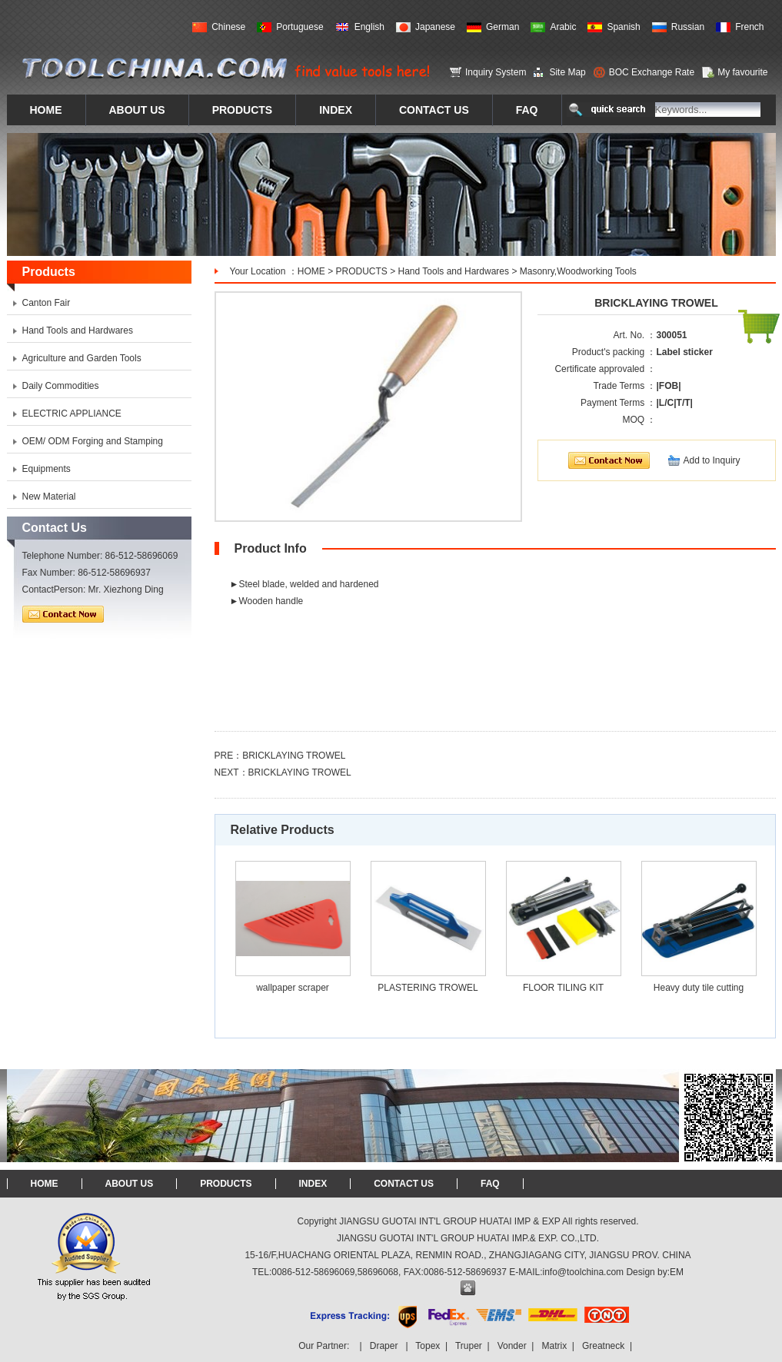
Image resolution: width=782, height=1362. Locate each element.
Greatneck (603, 1345)
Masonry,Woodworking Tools (578, 271)
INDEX (313, 1183)
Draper (384, 1345)
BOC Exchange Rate (651, 72)
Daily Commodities (60, 385)
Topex (427, 1345)
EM (677, 1272)
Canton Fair (46, 302)
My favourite (742, 72)
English (369, 27)
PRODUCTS (361, 271)
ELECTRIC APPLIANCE (71, 413)
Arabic (563, 27)
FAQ (490, 1183)
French (749, 27)
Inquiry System (495, 72)
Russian (687, 27)
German (502, 27)
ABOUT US (129, 1183)
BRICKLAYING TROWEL (293, 755)
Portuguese (299, 27)
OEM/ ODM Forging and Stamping (92, 441)
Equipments (46, 468)
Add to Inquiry (712, 460)
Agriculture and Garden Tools (81, 358)
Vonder (512, 1345)
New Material (49, 496)
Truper (468, 1345)
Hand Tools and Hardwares (454, 271)
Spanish (623, 27)
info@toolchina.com (583, 1272)
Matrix (554, 1345)
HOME (311, 271)
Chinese (228, 27)
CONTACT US (404, 1183)
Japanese (435, 27)
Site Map (567, 72)
